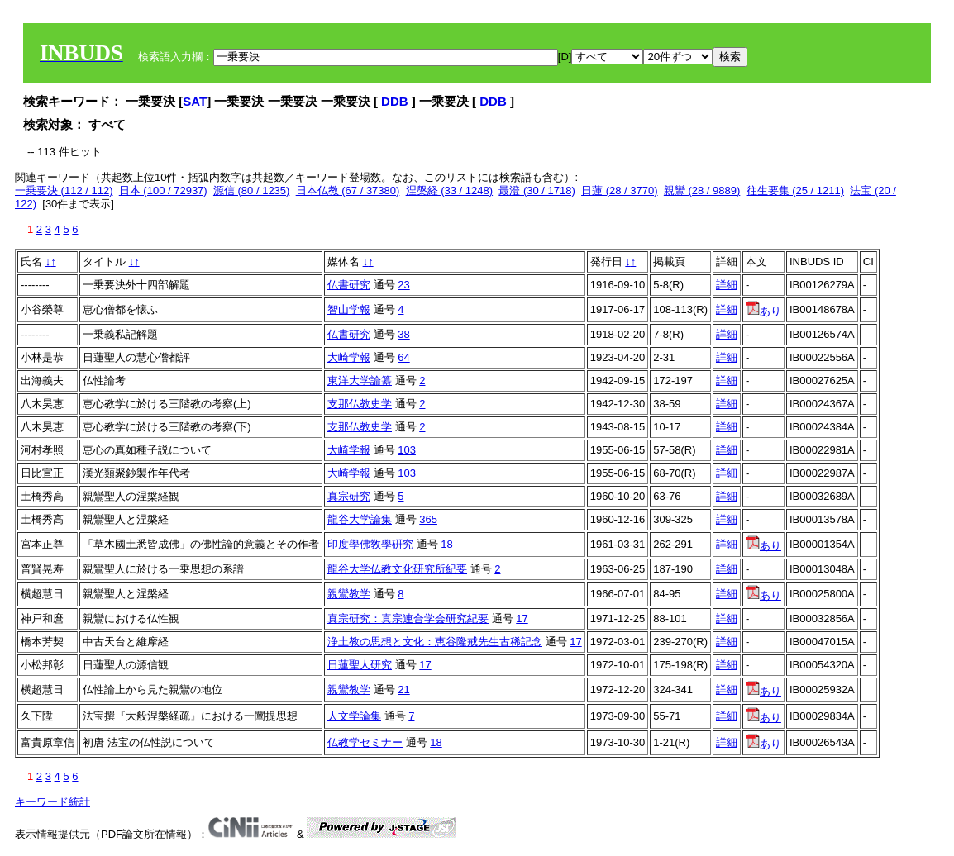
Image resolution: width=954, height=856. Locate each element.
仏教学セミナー (365, 742)
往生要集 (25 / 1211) (796, 190)
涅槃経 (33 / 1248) (450, 190)
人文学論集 (354, 716)
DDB (396, 101)
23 (403, 284)
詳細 (726, 284)
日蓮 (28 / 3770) (619, 190)
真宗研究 (348, 496)
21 (403, 689)
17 (521, 618)
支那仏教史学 (359, 403)
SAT (195, 101)
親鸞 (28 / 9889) (702, 190)
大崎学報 (348, 357)
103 (407, 450)
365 (428, 519)
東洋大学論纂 (359, 380)
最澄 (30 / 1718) (536, 190)
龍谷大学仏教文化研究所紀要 (397, 569)
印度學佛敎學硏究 (370, 544)
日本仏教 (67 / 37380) (348, 190)
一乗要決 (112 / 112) (64, 190)
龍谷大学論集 (359, 519)
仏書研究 (348, 284)
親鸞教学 (348, 593)
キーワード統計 (52, 802)
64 (403, 357)
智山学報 (348, 309)
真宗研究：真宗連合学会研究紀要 (408, 618)
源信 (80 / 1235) (251, 190)
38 (403, 334)
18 (446, 544)
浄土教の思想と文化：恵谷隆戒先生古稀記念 (434, 641)
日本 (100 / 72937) (163, 190)
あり (763, 311)
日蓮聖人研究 (359, 665)
